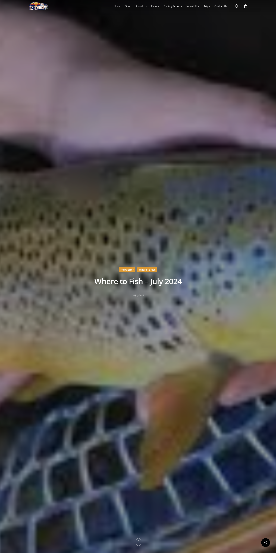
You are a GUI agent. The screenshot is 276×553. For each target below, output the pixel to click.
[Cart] (246, 6)
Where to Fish (147, 269)
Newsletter (127, 269)
